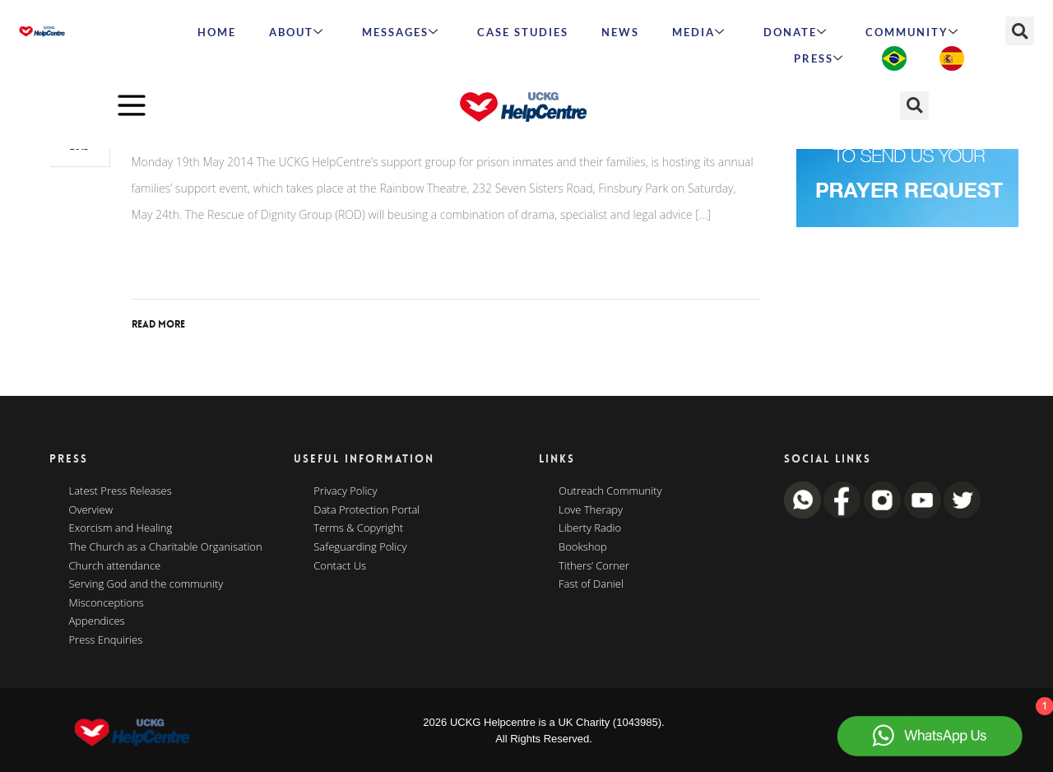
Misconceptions (106, 603)
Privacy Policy (345, 491)
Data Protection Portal (366, 510)
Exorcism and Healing (121, 528)
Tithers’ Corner (594, 566)
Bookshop (583, 547)
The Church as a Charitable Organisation (165, 547)
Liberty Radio (590, 528)
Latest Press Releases (120, 491)
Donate (795, 32)
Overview (91, 510)
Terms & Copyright (358, 528)
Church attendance (115, 566)
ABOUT (296, 32)
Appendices (97, 621)
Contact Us (339, 566)
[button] (1019, 30)
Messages (400, 32)
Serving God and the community (146, 584)
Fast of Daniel (591, 584)
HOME (216, 32)
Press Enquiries (106, 640)
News (620, 32)
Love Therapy (591, 510)
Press (819, 58)
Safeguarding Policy (359, 547)
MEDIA (699, 32)
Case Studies (522, 32)
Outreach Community (610, 491)
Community (912, 32)
